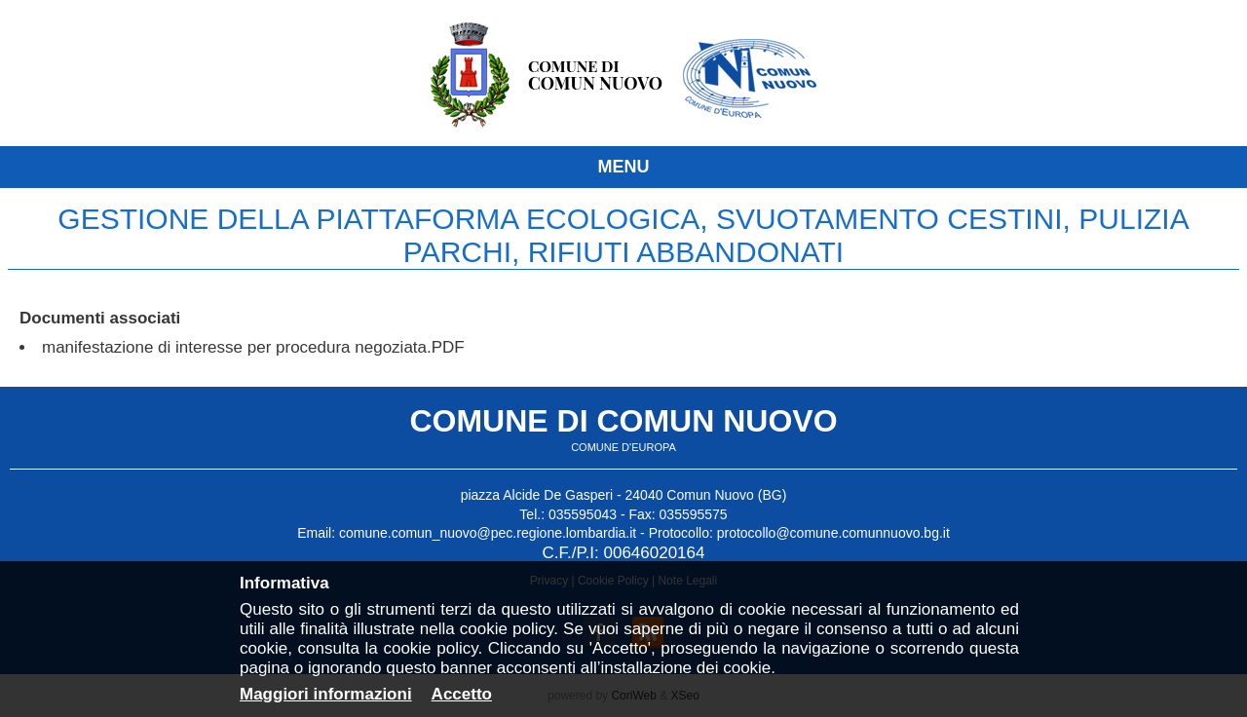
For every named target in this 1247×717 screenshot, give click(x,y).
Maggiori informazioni (326, 694)
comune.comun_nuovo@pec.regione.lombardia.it (487, 533)
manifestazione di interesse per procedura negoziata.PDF (253, 347)
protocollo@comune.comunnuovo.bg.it (833, 533)
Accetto (462, 694)
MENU (624, 166)
